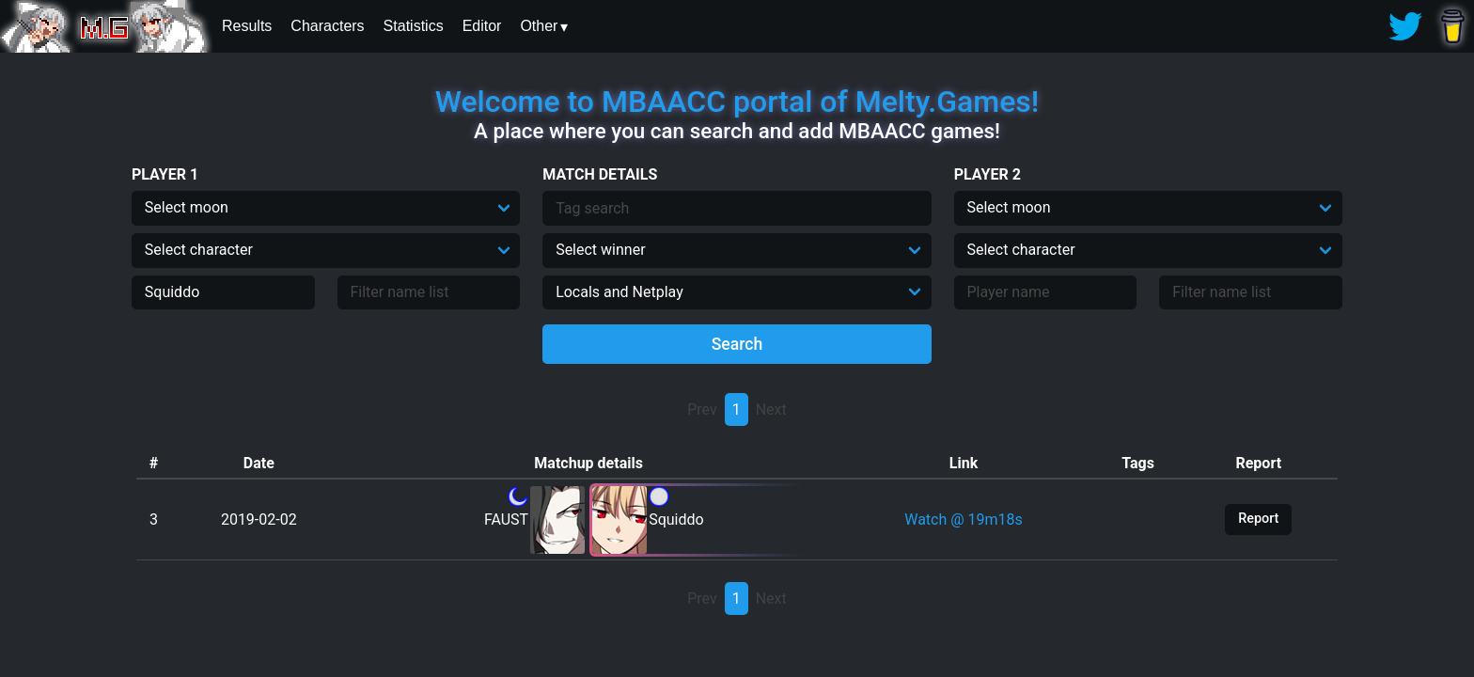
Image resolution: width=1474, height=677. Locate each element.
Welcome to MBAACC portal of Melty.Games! (737, 101)
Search (737, 344)
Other (538, 26)
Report (1258, 519)
